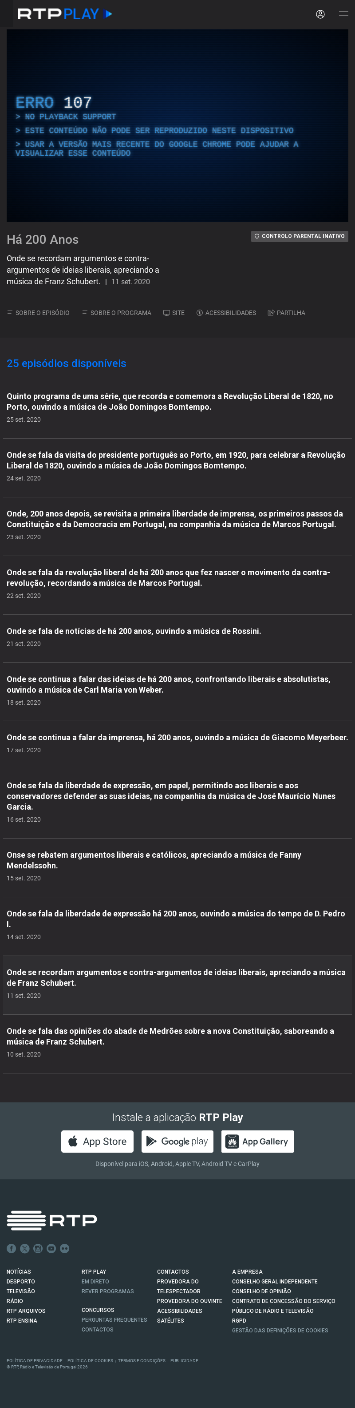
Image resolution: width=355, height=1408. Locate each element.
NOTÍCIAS (19, 1272)
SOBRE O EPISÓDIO (38, 312)
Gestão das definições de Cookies (280, 1330)
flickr (65, 1249)
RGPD (239, 1321)
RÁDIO (15, 1301)
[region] (177, 125)
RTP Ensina (22, 1321)
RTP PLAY (94, 1272)
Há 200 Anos (43, 239)
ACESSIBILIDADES (226, 312)
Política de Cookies (90, 1360)
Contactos (98, 1330)
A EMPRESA (247, 1272)
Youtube (51, 1249)
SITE (174, 312)
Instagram (38, 1249)
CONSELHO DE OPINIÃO (261, 1291)
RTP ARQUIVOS (26, 1311)
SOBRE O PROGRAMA (116, 312)
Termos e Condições (142, 1360)
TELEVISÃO (21, 1291)
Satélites (170, 1321)
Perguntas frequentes (114, 1320)
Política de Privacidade (35, 1360)
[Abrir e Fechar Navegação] (343, 14)
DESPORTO (21, 1282)
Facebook (11, 1249)
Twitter (25, 1249)
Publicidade (184, 1360)
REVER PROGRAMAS (108, 1291)
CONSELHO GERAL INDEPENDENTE (275, 1282)
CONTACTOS (173, 1272)
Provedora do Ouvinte (189, 1301)
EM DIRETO (95, 1282)
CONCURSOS (98, 1310)
